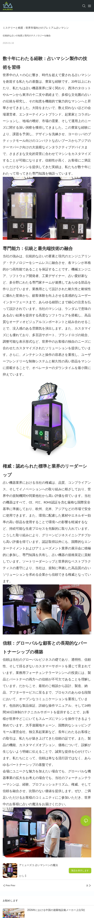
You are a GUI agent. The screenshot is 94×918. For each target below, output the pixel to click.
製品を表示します (80, 870)
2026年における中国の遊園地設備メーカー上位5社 (56, 910)
